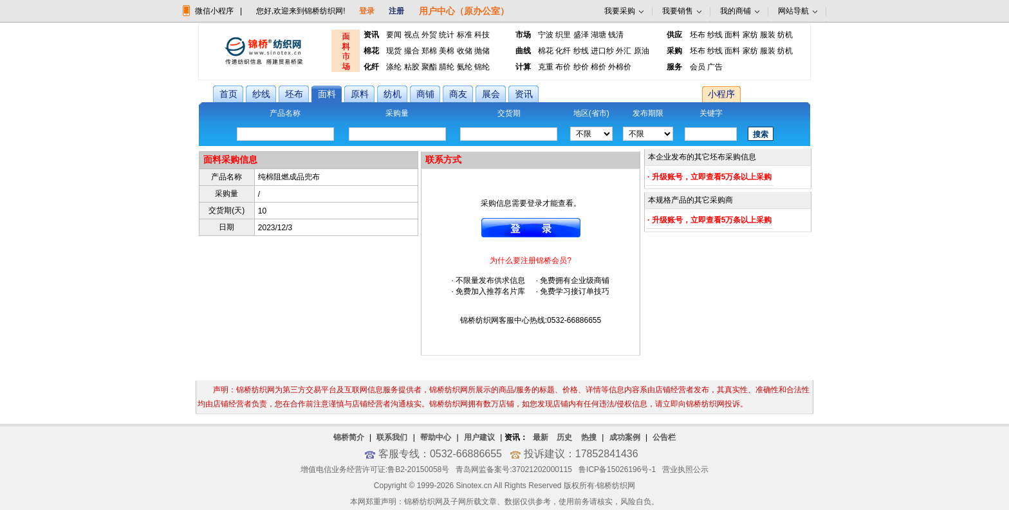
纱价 (581, 66)
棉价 (598, 66)
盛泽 (581, 34)
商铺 (425, 94)
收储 (464, 50)
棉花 (545, 50)
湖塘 (598, 34)
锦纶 (482, 66)
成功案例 (624, 437)
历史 (564, 437)
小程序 (721, 94)
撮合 (412, 50)
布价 (563, 66)
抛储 (482, 50)
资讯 (524, 94)
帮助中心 (435, 437)
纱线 (715, 34)
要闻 (394, 34)
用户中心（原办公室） (464, 11)
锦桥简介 (348, 437)
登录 (367, 10)
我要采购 (619, 10)
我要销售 (677, 10)
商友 (458, 94)
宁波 (545, 34)
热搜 (589, 437)
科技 (482, 34)
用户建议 (479, 437)
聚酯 (429, 66)
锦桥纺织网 (616, 485)
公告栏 (664, 437)
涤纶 (394, 66)
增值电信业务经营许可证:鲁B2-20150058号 (375, 469)
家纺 (750, 34)
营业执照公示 (685, 469)
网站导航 (793, 10)
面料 (732, 34)
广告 (715, 66)
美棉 (446, 50)
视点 (412, 34)
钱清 (616, 34)
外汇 (623, 50)
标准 (464, 34)
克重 (545, 66)
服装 (767, 34)
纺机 (785, 34)
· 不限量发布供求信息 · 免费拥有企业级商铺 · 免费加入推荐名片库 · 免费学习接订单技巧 (530, 276)
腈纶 (446, 66)
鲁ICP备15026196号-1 (617, 469)
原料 (360, 94)
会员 (697, 66)
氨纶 (464, 66)
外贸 (429, 34)
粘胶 (412, 66)
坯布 (697, 34)
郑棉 (429, 50)
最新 (540, 437)
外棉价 (619, 66)
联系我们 (391, 437)
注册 (396, 10)
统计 (446, 34)
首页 (228, 94)
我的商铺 (735, 10)
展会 (491, 94)
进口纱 (602, 50)
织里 (563, 34)
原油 (641, 50)
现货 (394, 50)
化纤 (563, 50)
